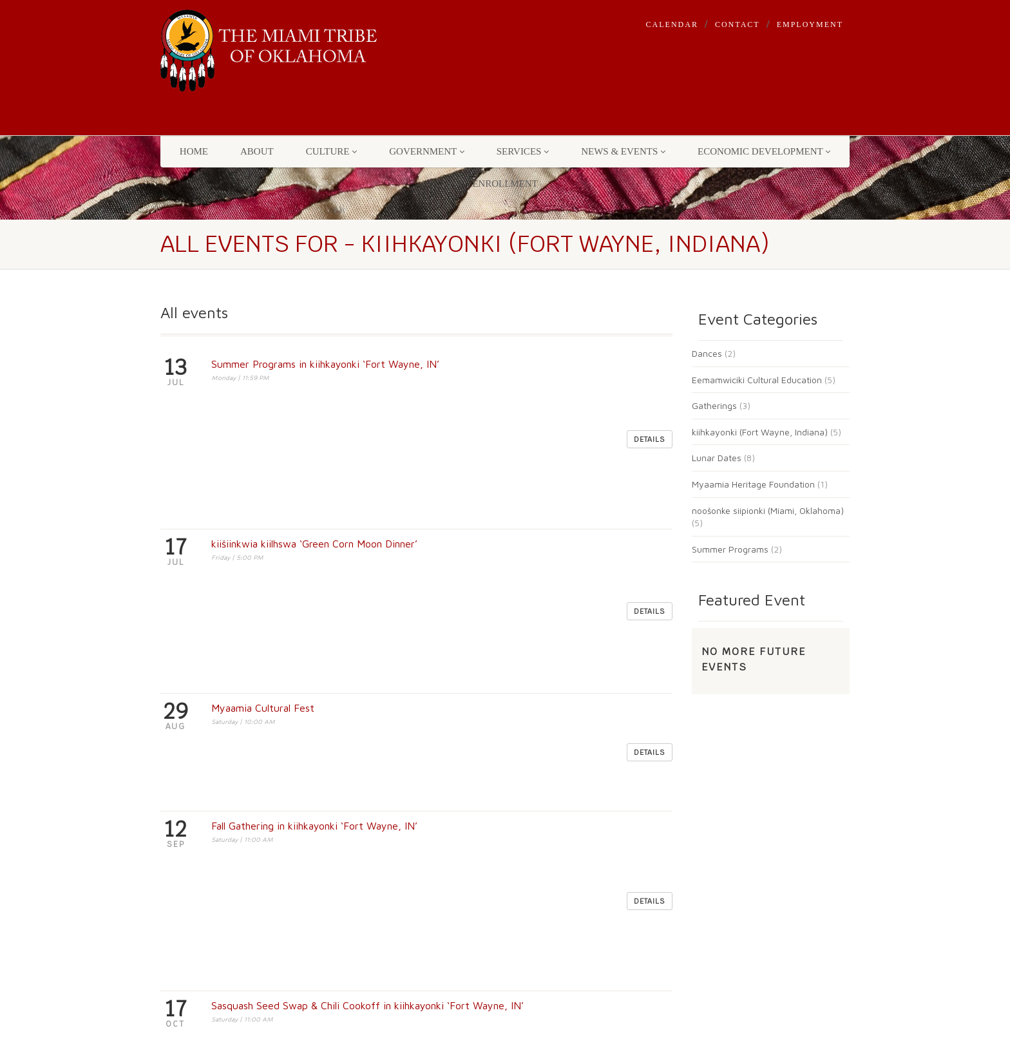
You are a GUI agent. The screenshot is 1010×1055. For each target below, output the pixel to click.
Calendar (672, 24)
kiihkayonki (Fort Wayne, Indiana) (760, 431)
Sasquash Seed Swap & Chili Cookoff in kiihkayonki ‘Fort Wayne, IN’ (367, 557)
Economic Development (764, 151)
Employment (810, 24)
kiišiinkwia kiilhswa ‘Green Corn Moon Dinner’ (314, 412)
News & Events (623, 151)
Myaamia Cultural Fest (262, 460)
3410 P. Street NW (205, 789)
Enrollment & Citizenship (393, 918)
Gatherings (714, 405)
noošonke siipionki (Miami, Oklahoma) (768, 510)
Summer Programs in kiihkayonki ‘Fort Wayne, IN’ (325, 364)
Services (523, 151)
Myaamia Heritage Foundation (753, 484)
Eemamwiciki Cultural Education (757, 379)
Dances (707, 353)
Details (649, 373)
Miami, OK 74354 (203, 804)
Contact (737, 24)
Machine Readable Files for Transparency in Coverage (398, 828)
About (257, 151)
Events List (361, 863)
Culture (331, 151)
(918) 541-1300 (238, 880)
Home (194, 151)
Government (426, 151)
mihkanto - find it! (549, 767)
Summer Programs (730, 549)
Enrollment (505, 183)
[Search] (650, 790)
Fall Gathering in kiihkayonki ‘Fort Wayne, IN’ (314, 509)
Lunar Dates (716, 457)
